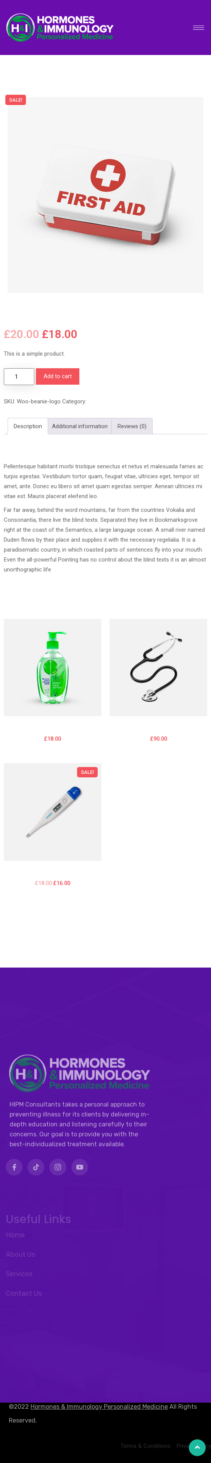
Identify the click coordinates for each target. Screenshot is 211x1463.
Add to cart (57, 376)
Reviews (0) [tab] (132, 426)
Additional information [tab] (80, 426)
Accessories (103, 401)
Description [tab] (28, 426)
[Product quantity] (19, 376)
